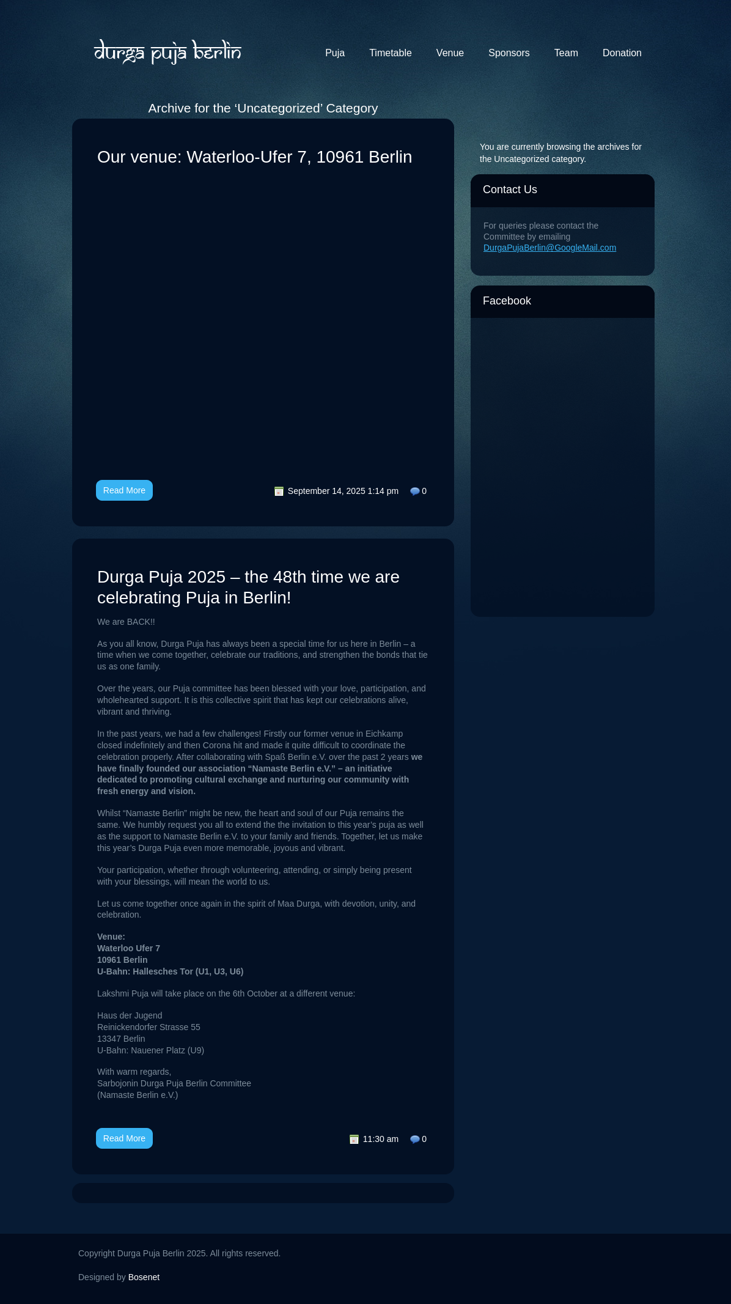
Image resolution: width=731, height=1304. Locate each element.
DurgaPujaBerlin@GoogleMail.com (549, 247)
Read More (124, 490)
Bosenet (144, 1277)
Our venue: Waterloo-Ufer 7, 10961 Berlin (255, 156)
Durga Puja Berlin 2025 (167, 50)
